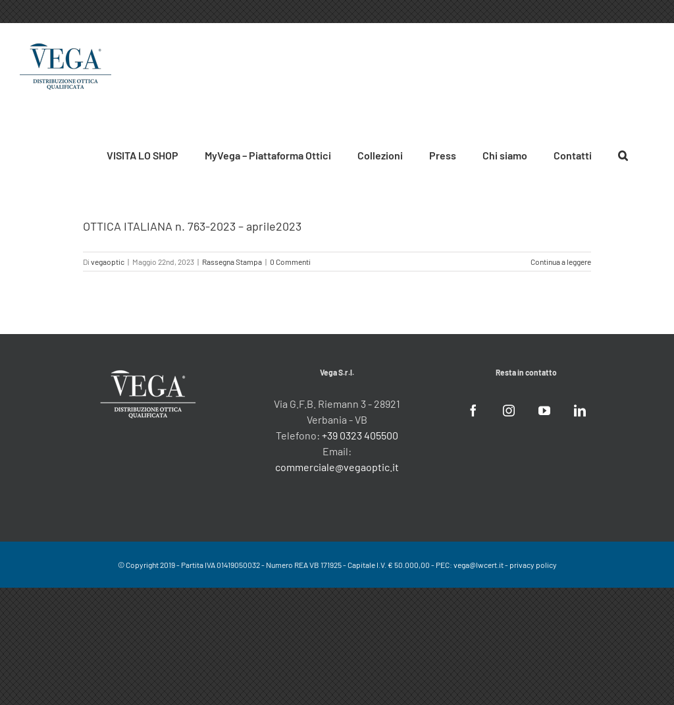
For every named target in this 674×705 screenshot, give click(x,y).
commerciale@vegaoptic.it (337, 467)
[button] (623, 153)
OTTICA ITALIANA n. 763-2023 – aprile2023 (192, 226)
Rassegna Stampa (232, 261)
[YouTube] (544, 410)
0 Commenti (290, 261)
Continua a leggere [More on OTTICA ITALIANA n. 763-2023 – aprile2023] (561, 261)
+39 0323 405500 (360, 435)
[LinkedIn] (579, 410)
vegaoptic (107, 261)
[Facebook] (473, 410)
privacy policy (533, 564)
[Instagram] (508, 410)
